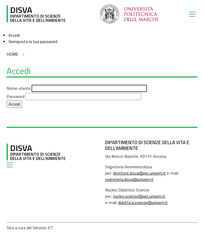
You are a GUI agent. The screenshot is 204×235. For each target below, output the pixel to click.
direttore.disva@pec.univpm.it (139, 173)
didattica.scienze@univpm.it (143, 202)
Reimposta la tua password (32, 41)
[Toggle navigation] (193, 14)
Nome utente (18, 88)
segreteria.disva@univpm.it (129, 179)
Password (15, 96)
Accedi (14, 35)
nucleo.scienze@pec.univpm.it (139, 196)
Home (12, 54)
